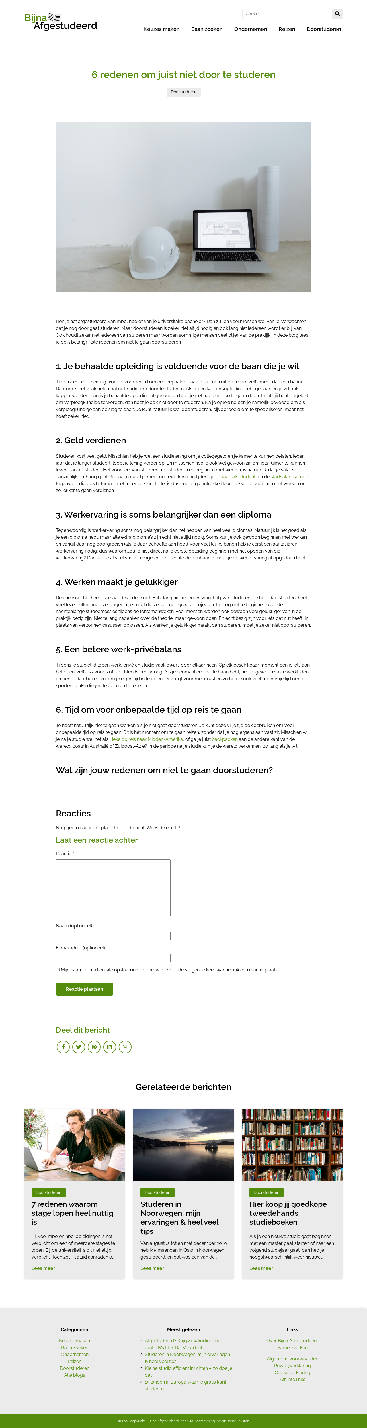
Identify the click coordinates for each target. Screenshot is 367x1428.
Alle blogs (74, 1375)
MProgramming (202, 1421)
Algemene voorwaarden (292, 1359)
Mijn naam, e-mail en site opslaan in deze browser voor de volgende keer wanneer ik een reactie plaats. (169, 970)
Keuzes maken (162, 29)
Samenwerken (292, 1347)
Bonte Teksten (238, 1421)
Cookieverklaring (292, 1372)
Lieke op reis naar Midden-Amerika (146, 739)
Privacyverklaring (292, 1365)
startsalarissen (286, 476)
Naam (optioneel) (74, 926)
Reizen (287, 29)
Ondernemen (250, 29)
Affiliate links (292, 1379)
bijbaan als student (235, 476)
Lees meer (43, 1268)
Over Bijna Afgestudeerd (292, 1340)
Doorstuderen (324, 29)
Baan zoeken (207, 29)
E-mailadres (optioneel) (80, 948)
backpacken (225, 739)
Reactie (65, 853)
